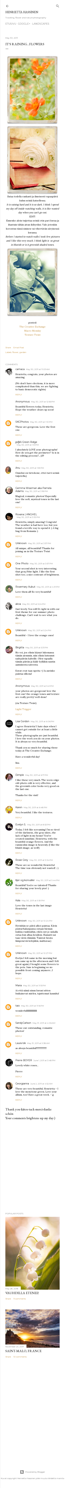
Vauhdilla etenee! (22, 1293)
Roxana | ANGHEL (26, 514)
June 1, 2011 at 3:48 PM (44, 1060)
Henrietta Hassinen (21, 12)
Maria (18, 985)
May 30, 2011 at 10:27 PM (40, 953)
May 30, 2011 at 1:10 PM (41, 422)
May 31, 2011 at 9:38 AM (38, 1043)
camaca (20, 369)
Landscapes (40, 23)
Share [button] (8, 347)
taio (17, 1005)
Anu (17, 467)
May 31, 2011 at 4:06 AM (43, 1023)
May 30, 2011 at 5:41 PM (42, 686)
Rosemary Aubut (25, 586)
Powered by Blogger (32, 1472)
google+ (24, 23)
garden (22, 352)
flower (15, 352)
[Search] (58, 5)
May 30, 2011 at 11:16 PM (32, 1005)
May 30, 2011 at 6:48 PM (35, 807)
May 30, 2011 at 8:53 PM (38, 824)
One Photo (21, 563)
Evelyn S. (20, 824)
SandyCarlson (23, 1022)
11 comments (19, 1298)
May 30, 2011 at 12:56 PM (43, 401)
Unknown (21, 543)
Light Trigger (23, 709)
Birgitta (19, 647)
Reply (18, 394)
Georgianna (22, 1083)
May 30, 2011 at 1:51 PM (28, 445)
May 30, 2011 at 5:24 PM (33, 604)
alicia (18, 603)
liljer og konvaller (25, 880)
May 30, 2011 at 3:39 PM (28, 517)
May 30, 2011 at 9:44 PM (47, 880)
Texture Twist (33, 334)
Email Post (18, 347)
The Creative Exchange (32, 326)
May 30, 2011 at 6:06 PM (42, 721)
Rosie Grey (21, 859)
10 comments (20, 1356)
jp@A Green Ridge (26, 442)
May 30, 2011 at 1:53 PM (32, 468)
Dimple (19, 774)
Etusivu (10, 23)
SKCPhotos (22, 421)
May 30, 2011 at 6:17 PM (36, 775)
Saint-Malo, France (23, 1351)
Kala (17, 900)
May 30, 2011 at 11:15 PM (34, 985)
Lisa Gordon (22, 721)
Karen (18, 807)
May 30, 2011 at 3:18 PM (36, 491)
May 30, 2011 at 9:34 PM (41, 860)
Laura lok (20, 1043)
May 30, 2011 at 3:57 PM (39, 543)
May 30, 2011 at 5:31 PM (36, 647)
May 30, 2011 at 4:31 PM (48, 587)
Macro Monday (32, 330)
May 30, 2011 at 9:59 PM (33, 900)
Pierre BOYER (23, 1060)
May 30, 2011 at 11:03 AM (38, 369)
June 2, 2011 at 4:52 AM (41, 1083)
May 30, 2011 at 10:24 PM (40, 920)
